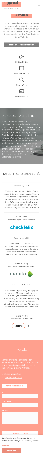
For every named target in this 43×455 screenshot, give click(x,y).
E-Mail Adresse (6, 401)
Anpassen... (6, 445)
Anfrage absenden (19, 433)
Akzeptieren (11, 451)
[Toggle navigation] (39, 5)
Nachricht (5, 410)
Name (3, 393)
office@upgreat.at (12, 374)
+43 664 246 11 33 (13, 377)
